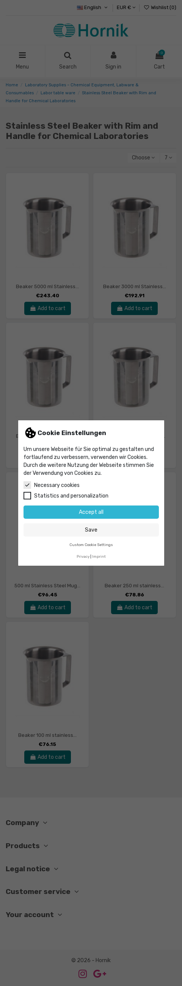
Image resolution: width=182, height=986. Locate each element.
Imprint (99, 556)
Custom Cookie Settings (91, 545)
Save (91, 530)
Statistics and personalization (66, 495)
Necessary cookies (52, 485)
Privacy (83, 556)
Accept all (91, 512)
